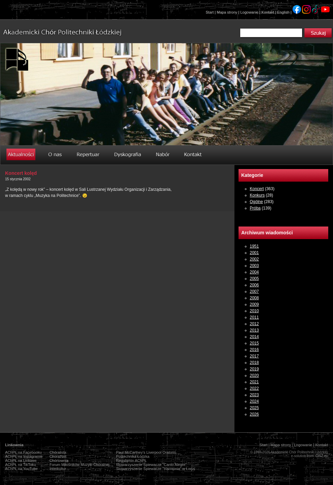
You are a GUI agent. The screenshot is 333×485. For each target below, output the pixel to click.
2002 (254, 259)
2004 (254, 272)
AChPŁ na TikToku (20, 465)
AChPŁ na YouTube (21, 469)
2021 (254, 382)
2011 (254, 317)
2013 (254, 330)
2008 (254, 298)
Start (210, 12)
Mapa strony (227, 12)
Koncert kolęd (21, 173)
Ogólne (256, 201)
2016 (254, 349)
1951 (254, 246)
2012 (254, 323)
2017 (254, 356)
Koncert (257, 188)
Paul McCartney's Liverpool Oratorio (146, 452)
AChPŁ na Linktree (20, 460)
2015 (254, 343)
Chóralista (58, 452)
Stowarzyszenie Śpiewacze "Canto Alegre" (151, 465)
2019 (254, 369)
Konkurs (257, 195)
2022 (254, 388)
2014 (254, 336)
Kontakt (267, 12)
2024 (254, 401)
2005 (254, 278)
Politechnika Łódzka (133, 456)
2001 (254, 252)
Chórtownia (59, 460)
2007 (254, 291)
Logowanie (249, 12)
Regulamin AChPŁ (131, 460)
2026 (254, 414)
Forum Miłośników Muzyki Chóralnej (79, 465)
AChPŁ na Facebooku (23, 452)
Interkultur (58, 469)
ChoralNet (58, 456)
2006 (254, 285)
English (283, 12)
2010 (254, 310)
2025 (254, 407)
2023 (254, 394)
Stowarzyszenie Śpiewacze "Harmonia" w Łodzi (155, 469)
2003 (254, 265)
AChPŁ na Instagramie (24, 456)
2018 (254, 362)
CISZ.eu (321, 456)
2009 (254, 304)
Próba (255, 208)
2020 (254, 375)
